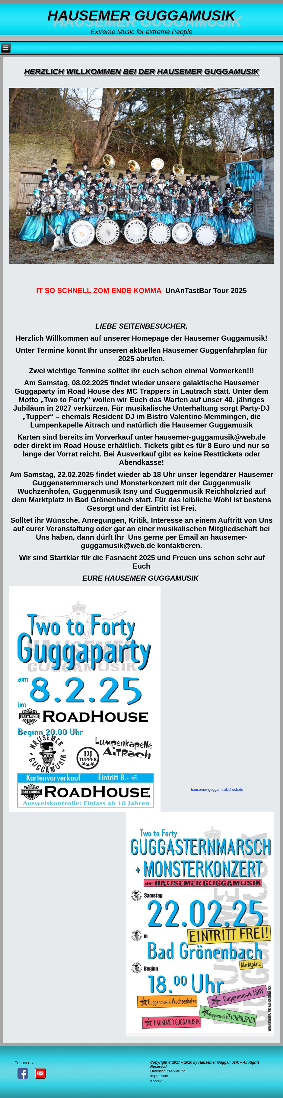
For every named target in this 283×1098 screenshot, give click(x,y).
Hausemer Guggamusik (141, 16)
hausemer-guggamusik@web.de (217, 789)
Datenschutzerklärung (168, 1071)
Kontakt (156, 1081)
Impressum (159, 1076)
